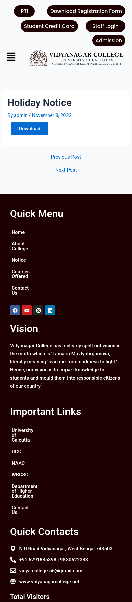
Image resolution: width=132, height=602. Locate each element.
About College (27, 244)
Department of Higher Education (47, 462)
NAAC (18, 439)
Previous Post (66, 157)
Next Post (66, 170)
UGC (16, 427)
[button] (13, 57)
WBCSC (20, 450)
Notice (19, 255)
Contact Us (24, 278)
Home (18, 232)
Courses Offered (29, 267)
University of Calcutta (35, 416)
